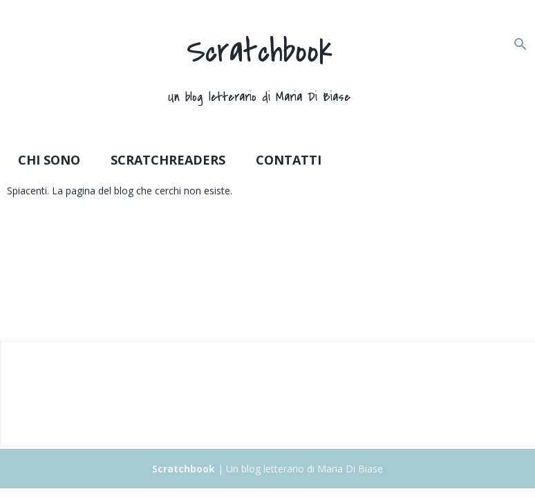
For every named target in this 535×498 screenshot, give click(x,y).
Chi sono (49, 159)
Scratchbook (259, 51)
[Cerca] (520, 44)
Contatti (288, 159)
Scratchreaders (168, 159)
